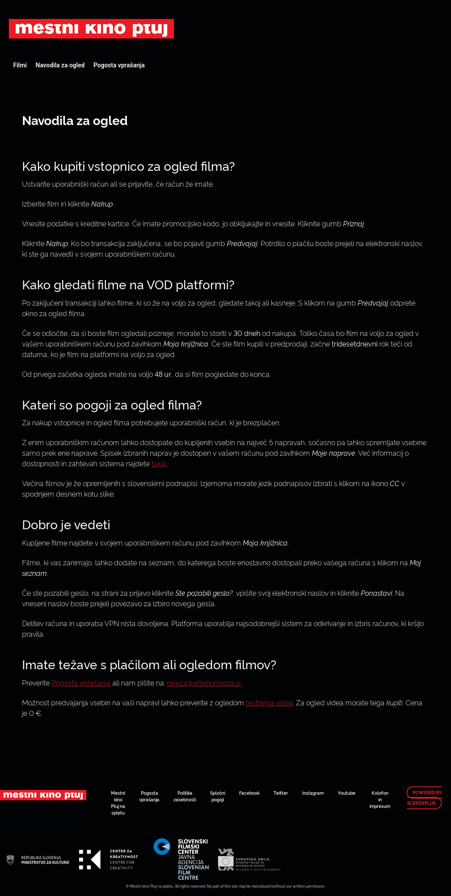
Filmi (20, 65)
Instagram (313, 793)
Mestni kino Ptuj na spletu (118, 802)
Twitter (281, 793)
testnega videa (269, 702)
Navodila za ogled (60, 65)
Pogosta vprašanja (118, 65)
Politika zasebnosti (185, 796)
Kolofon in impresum (380, 799)
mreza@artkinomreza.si (203, 682)
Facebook (249, 793)
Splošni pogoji (217, 796)
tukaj (159, 463)
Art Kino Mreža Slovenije (91, 28)
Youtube (346, 793)
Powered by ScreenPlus (424, 797)
